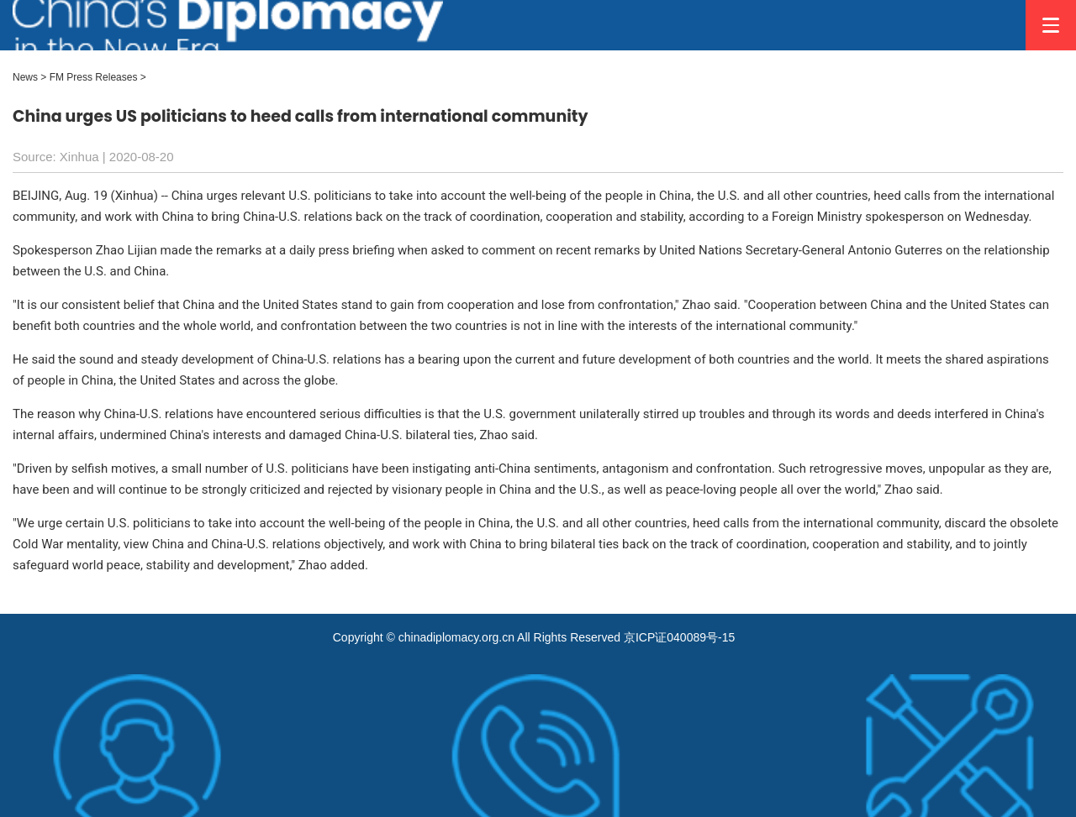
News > (29, 77)
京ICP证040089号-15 (679, 637)
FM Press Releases (94, 77)
